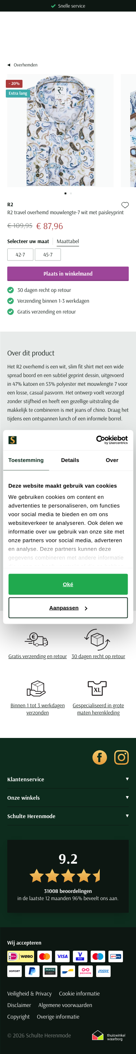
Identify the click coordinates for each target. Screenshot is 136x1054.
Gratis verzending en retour (37, 656)
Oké (68, 584)
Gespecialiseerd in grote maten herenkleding (98, 709)
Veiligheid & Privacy (29, 993)
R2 (10, 204)
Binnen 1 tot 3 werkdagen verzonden (38, 709)
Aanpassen (68, 608)
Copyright (18, 1016)
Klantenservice (68, 779)
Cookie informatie (79, 993)
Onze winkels (68, 797)
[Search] (68, 43)
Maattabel (68, 241)
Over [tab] (112, 460)
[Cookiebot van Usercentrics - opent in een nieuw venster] (97, 440)
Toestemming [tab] (26, 460)
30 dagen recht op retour (98, 656)
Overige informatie (58, 1016)
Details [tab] (70, 460)
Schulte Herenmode (68, 816)
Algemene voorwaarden (65, 1005)
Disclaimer (19, 1005)
